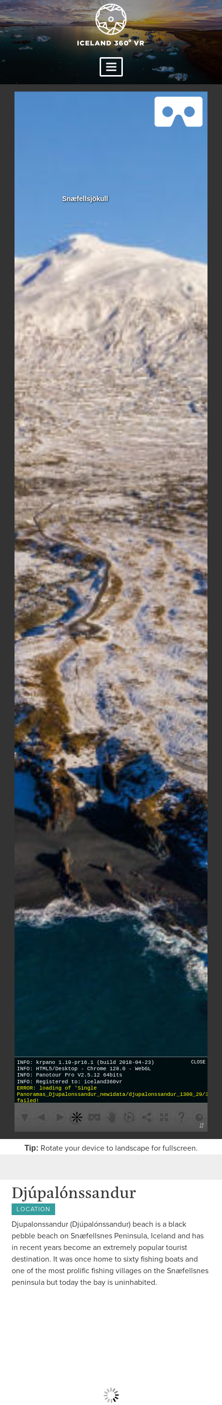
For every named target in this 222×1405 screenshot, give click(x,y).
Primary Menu (111, 67)
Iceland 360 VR (110, 24)
